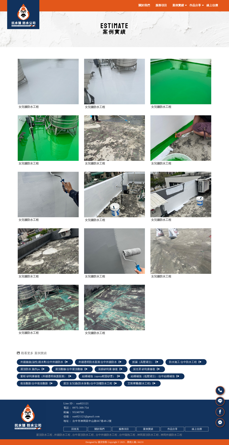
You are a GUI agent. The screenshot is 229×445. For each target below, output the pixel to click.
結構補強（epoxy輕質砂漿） (101, 376)
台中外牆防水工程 (106, 434)
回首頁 (75, 429)
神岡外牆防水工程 (171, 434)
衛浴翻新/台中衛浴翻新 (36, 383)
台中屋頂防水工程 (83, 434)
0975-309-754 (80, 407)
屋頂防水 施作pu (32, 369)
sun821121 (82, 403)
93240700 (78, 412)
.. (126, 442)
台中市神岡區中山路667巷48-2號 (92, 421)
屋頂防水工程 (44, 434)
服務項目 (161, 5)
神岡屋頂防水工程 (148, 434)
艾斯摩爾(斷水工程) (141, 383)
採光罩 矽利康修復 (146, 369)
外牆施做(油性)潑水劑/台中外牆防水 (44, 362)
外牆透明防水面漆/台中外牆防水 (100, 362)
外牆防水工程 (62, 434)
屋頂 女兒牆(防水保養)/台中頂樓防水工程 (90, 383)
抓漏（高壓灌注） (145, 362)
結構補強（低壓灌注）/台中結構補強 (155, 376)
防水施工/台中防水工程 (185, 362)
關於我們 (144, 5)
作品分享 (195, 5)
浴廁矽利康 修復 (110, 369)
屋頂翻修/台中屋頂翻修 (71, 369)
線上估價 (212, 5)
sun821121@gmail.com (86, 416)
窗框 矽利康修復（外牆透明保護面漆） (45, 376)
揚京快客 (102, 442)
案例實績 (178, 5)
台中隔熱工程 (127, 434)
